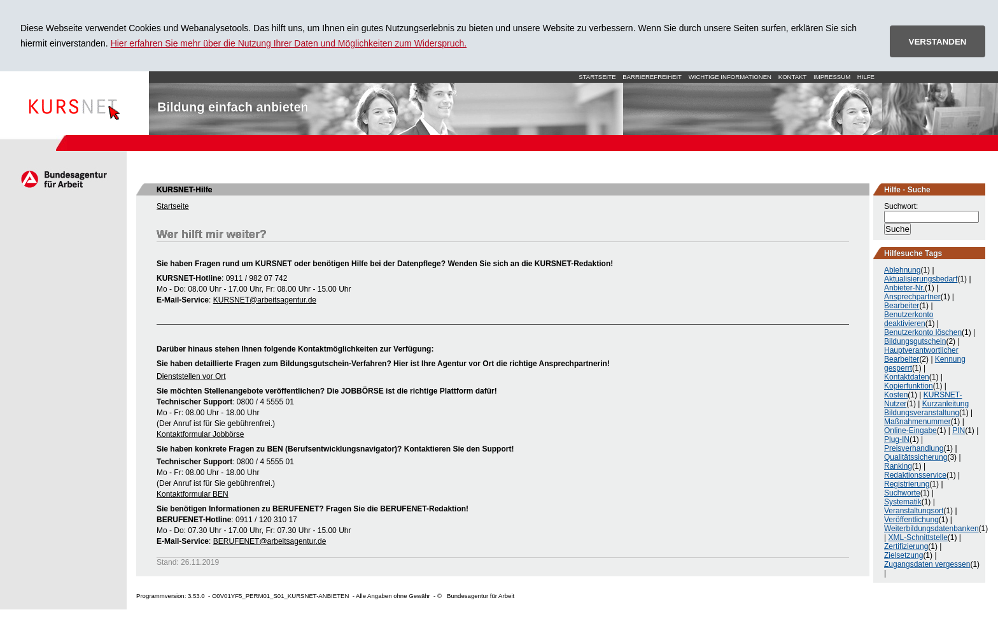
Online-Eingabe (910, 430)
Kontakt (792, 76)
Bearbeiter (901, 305)
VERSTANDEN (938, 41)
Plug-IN (897, 439)
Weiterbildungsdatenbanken (931, 528)
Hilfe (866, 76)
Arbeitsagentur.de (63, 179)
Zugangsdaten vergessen (927, 564)
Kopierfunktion (908, 385)
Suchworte (902, 492)
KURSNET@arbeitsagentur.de (264, 299)
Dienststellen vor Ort (191, 376)
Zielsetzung (903, 555)
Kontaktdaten (906, 377)
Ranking (898, 466)
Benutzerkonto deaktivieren (908, 319)
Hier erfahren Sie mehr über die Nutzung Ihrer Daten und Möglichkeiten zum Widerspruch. (289, 43)
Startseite (74, 103)
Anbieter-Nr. (904, 287)
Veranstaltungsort (913, 510)
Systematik (903, 501)
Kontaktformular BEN (192, 494)
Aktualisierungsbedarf (920, 278)
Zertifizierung (906, 546)
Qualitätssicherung (915, 457)
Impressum (831, 76)
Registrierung (906, 484)
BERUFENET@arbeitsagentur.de (270, 541)
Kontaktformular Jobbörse (200, 434)
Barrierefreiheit (652, 76)
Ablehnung (902, 270)
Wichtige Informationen (730, 76)
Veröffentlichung (911, 519)
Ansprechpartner (912, 296)
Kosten (896, 394)
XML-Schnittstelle (917, 537)
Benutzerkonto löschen (923, 332)
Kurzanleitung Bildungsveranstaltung (926, 408)
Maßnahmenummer (917, 421)
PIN (958, 430)
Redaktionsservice (915, 475)
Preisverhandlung (913, 448)
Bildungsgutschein (915, 341)
